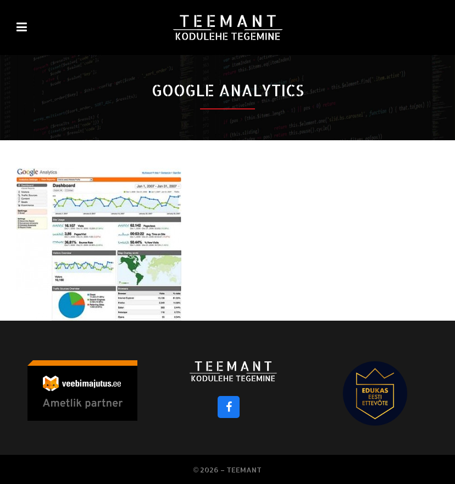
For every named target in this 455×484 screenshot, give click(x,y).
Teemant (244, 469)
